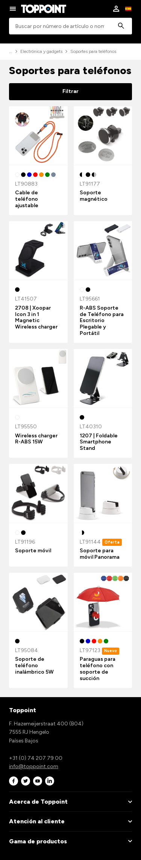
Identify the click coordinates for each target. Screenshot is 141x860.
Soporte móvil (33, 550)
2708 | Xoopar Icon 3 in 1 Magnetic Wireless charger (36, 317)
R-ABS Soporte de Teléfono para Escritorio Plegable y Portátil (102, 320)
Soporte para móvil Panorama (100, 553)
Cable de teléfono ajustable (26, 199)
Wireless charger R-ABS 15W (36, 438)
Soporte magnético (94, 195)
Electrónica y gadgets (41, 51)
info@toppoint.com (33, 766)
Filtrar (70, 91)
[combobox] (70, 26)
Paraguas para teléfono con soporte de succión (97, 668)
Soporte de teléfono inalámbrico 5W (34, 665)
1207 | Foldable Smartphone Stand (99, 442)
